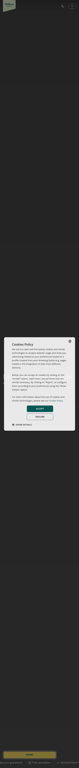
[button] (22, 424)
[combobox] (69, 341)
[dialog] (39, 384)
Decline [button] (40, 416)
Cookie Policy (56, 400)
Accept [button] (40, 408)
